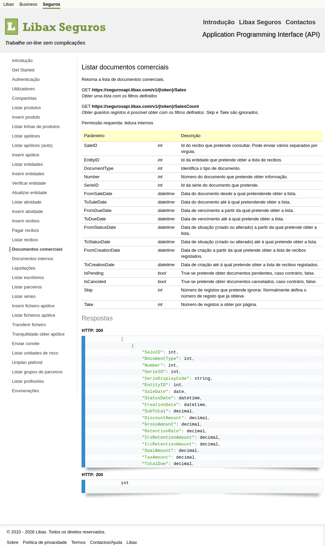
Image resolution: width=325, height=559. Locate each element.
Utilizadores (23, 88)
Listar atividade (26, 202)
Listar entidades (27, 164)
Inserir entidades (28, 173)
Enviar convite (26, 343)
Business (28, 4)
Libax (8, 4)
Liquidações (23, 268)
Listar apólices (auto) (32, 145)
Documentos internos (33, 258)
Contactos (301, 22)
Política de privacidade (45, 542)
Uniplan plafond (27, 362)
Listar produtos (26, 107)
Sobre (13, 542)
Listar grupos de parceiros (37, 371)
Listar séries (24, 296)
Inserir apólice (25, 154)
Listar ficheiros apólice (34, 315)
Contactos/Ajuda (106, 542)
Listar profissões (28, 381)
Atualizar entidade (29, 192)
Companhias (24, 98)
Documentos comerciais (37, 249)
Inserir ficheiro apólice (33, 305)
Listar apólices (26, 135)
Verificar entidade (29, 183)
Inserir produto (26, 117)
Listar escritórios (28, 277)
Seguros (51, 4)
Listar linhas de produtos (36, 126)
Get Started (23, 69)
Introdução (219, 22)
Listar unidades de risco (35, 352)
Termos (78, 542)
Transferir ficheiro (29, 324)
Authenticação (26, 79)
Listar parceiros (27, 286)
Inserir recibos (26, 220)
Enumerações (25, 390)
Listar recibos (25, 239)
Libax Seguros (260, 22)
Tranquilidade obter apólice (38, 334)
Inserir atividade (27, 211)
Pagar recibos (25, 230)
